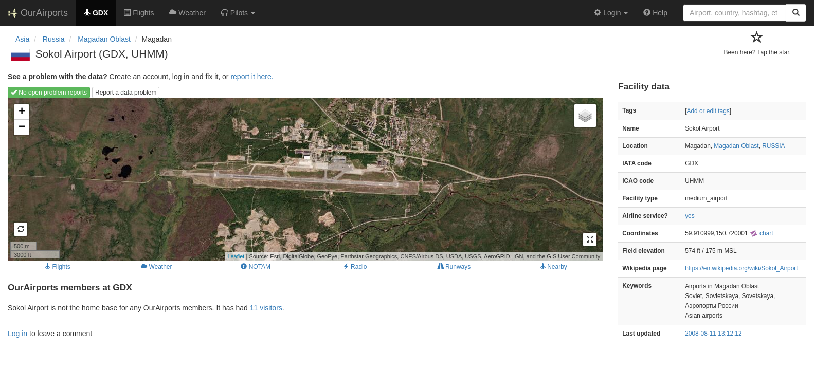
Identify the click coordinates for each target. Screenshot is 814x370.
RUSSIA (773, 146)
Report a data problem (125, 92)
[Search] (796, 13)
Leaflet (235, 256)
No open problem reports (49, 92)
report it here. (251, 76)
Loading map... (304, 179)
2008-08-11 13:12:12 (713, 333)
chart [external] (761, 233)
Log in (17, 333)
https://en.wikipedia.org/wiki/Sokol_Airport (741, 268)
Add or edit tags (707, 111)
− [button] (22, 127)
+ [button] (22, 112)
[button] (238, 13)
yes (690, 215)
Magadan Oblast (736, 146)
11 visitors (266, 308)
